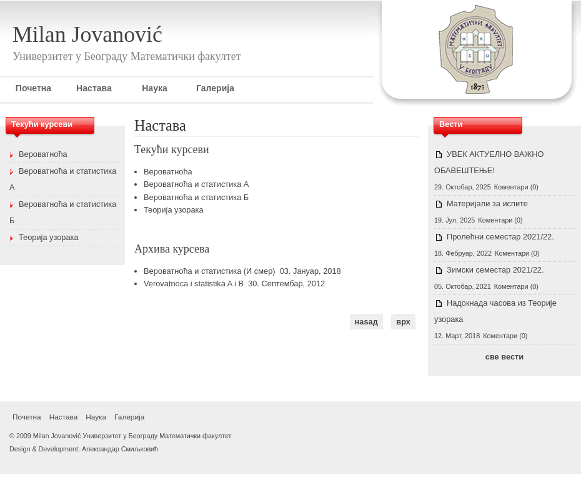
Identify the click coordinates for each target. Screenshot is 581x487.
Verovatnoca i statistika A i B (194, 283)
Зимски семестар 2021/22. (495, 269)
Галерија (215, 88)
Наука (154, 88)
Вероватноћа (168, 171)
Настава (94, 88)
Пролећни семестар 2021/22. (500, 236)
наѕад (366, 321)
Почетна (33, 88)
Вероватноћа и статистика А (196, 184)
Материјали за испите (487, 203)
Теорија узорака (174, 209)
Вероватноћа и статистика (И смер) (210, 271)
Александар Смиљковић (120, 449)
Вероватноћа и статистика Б (196, 197)
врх (403, 321)
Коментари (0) (516, 187)
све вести (504, 356)
